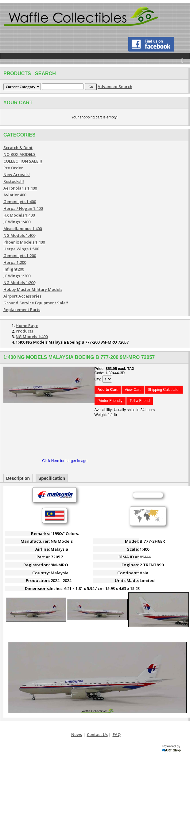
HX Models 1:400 (19, 215)
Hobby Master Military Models (32, 289)
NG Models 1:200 (19, 282)
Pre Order (13, 168)
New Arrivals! (16, 174)
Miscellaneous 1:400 (22, 228)
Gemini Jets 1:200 (19, 255)
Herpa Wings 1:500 (21, 249)
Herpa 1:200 (14, 262)
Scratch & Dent (18, 147)
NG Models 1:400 (19, 235)
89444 (145, 557)
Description (18, 478)
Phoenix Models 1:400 (24, 242)
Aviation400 (14, 195)
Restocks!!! (13, 181)
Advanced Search (115, 86)
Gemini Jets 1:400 (19, 201)
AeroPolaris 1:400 (20, 188)
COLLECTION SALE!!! (22, 161)
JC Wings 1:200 (16, 276)
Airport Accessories (22, 296)
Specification (51, 478)
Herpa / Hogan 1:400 (23, 208)
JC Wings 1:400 (16, 222)
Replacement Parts (21, 309)
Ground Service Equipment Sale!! (35, 303)
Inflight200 (13, 269)
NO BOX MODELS (19, 154)
